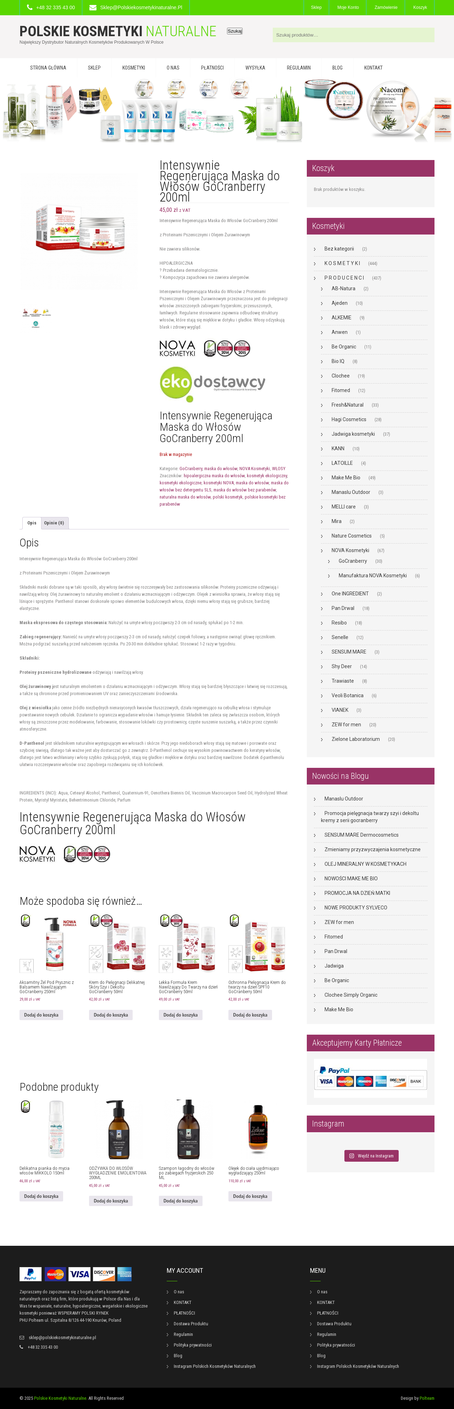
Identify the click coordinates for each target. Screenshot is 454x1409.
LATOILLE (342, 463)
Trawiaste (343, 681)
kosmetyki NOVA (219, 482)
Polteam (427, 1398)
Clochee (341, 376)
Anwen (340, 332)
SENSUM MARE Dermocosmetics (362, 835)
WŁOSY (279, 468)
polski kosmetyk (228, 497)
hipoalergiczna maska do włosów (214, 475)
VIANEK (340, 710)
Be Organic (344, 347)
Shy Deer (342, 666)
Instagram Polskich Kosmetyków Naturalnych (215, 1366)
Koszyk (420, 7)
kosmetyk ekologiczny (267, 475)
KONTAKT (373, 68)
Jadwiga (334, 966)
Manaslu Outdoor (351, 492)
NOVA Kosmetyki (254, 468)
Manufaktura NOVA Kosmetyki (373, 575)
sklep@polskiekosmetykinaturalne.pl (141, 7)
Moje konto (348, 7)
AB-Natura (343, 288)
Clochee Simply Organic (351, 995)
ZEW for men (346, 724)
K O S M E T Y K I (342, 263)
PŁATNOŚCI (212, 68)
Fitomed (341, 390)
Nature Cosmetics (352, 536)
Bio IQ (338, 361)
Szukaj (235, 31)
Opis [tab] (32, 522)
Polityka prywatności (193, 1345)
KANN (338, 448)
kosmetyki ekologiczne (180, 482)
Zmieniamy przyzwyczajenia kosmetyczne (373, 849)
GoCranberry (190, 468)
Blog (337, 68)
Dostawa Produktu (191, 1323)
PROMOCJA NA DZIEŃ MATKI (357, 893)
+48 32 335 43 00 (55, 7)
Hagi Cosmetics (349, 419)
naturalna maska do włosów (185, 497)
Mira (337, 521)
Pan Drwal (343, 608)
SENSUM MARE (349, 652)
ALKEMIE (341, 317)
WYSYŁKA (255, 68)
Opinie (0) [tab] (54, 522)
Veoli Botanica (348, 695)
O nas (173, 68)
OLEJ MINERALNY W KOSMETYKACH (365, 864)
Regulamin (299, 68)
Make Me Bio (346, 477)
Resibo (339, 623)
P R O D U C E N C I (344, 278)
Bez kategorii (339, 249)
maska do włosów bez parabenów (245, 489)
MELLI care (344, 507)
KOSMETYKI (133, 68)
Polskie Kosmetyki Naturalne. (60, 1398)
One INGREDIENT (350, 593)
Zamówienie (386, 7)
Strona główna (48, 68)
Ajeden (340, 303)
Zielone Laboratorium (356, 739)
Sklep (316, 7)
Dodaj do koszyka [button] (41, 1015)
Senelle (340, 637)
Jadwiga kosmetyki (353, 434)
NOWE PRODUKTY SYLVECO (356, 907)
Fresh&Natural (348, 405)
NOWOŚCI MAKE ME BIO (351, 878)
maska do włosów (220, 468)
